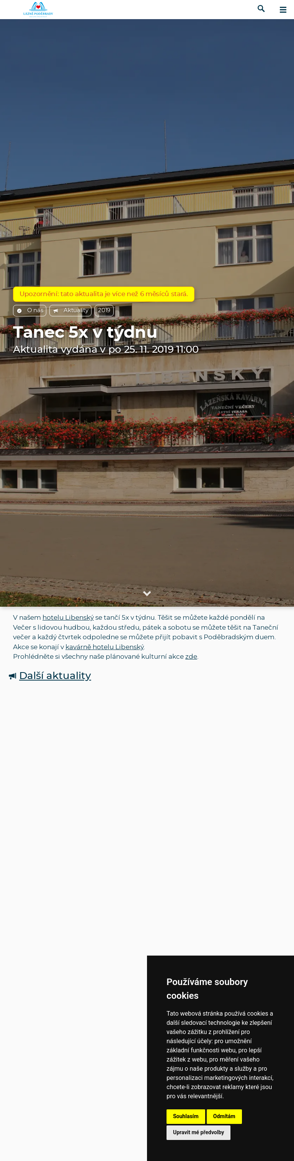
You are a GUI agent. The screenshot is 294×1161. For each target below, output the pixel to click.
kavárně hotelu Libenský (104, 647)
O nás (29, 310)
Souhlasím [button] (186, 1116)
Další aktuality (49, 676)
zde (191, 656)
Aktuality (70, 310)
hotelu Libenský (68, 617)
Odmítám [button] (224, 1116)
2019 (104, 310)
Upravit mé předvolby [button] (198, 1132)
